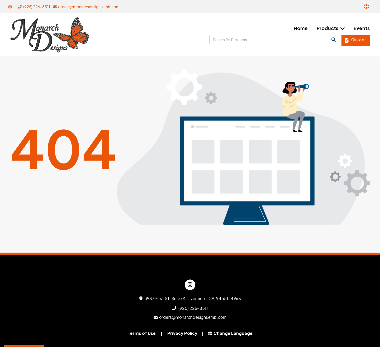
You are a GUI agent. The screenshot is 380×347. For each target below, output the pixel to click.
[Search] (333, 39)
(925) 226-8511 (34, 6)
